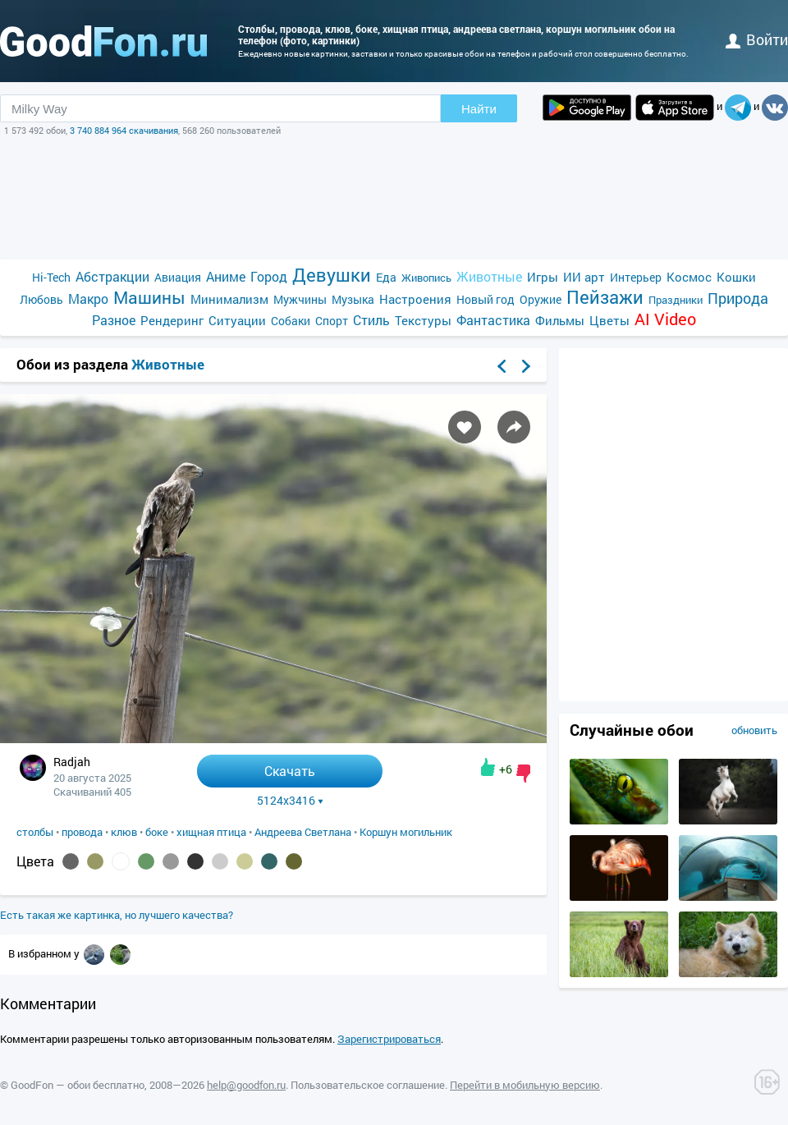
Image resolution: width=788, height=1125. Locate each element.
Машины (149, 297)
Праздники (675, 299)
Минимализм (229, 299)
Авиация (177, 277)
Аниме (225, 276)
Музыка (353, 299)
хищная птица (211, 831)
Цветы (609, 320)
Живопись (426, 277)
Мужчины (300, 299)
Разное (113, 319)
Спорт (331, 320)
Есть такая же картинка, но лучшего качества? (116, 914)
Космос (689, 277)
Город (268, 276)
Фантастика (493, 319)
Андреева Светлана (302, 831)
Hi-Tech (51, 277)
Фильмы (559, 320)
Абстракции (112, 276)
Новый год (485, 299)
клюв (124, 831)
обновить (754, 730)
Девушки (331, 274)
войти (757, 39)
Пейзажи (605, 296)
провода (82, 831)
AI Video (665, 319)
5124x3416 (290, 800)
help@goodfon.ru (246, 1084)
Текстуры (423, 320)
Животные (489, 276)
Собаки (290, 320)
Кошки (736, 277)
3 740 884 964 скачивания (124, 130)
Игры (542, 277)
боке (156, 831)
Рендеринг (172, 320)
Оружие (540, 299)
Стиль (371, 319)
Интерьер (636, 277)
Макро (88, 298)
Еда (386, 277)
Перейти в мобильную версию (525, 1084)
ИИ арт (584, 277)
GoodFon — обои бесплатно (77, 1084)
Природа (738, 298)
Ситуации (237, 320)
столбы (34, 831)
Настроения (415, 299)
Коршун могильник (406, 831)
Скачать (289, 770)
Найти (479, 109)
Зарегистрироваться (389, 1038)
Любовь (41, 299)
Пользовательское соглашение (368, 1084)
